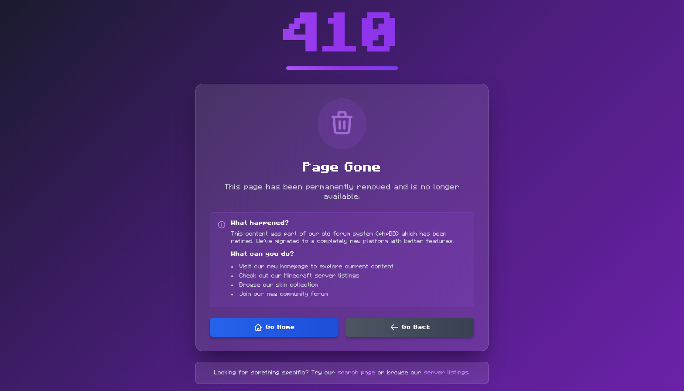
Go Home (274, 327)
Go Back (410, 327)
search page (356, 373)
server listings (446, 373)
